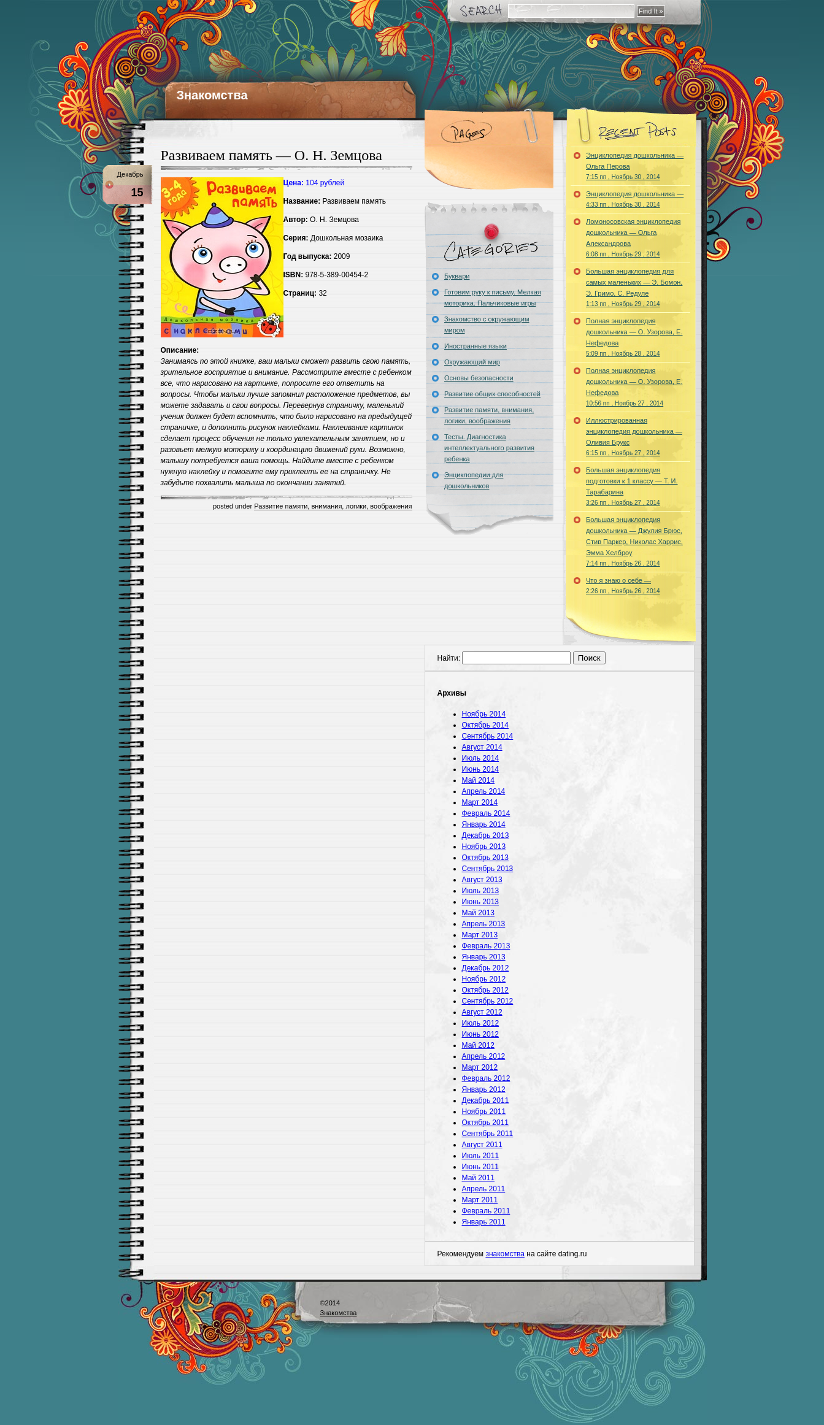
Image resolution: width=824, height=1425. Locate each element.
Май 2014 (478, 780)
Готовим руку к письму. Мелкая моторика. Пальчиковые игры (492, 297)
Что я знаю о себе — (623, 585)
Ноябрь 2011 (484, 1111)
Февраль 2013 (486, 946)
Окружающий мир (472, 362)
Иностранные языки (475, 346)
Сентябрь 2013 (488, 868)
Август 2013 (482, 879)
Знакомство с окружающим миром (486, 324)
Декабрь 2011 (485, 1100)
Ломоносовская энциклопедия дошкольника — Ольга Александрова (633, 238)
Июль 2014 (480, 758)
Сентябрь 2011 (488, 1133)
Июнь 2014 (480, 769)
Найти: (449, 658)
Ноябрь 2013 (484, 846)
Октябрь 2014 (485, 725)
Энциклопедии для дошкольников (473, 480)
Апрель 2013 (484, 924)
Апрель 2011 (484, 1189)
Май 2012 (478, 1045)
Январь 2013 (484, 957)
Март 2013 (480, 935)
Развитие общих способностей (492, 394)
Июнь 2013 (480, 901)
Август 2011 (482, 1144)
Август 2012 (482, 1012)
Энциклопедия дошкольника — (634, 199)
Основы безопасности (479, 378)
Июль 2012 (480, 1023)
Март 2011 (480, 1200)
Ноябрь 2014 (484, 714)
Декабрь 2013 (485, 835)
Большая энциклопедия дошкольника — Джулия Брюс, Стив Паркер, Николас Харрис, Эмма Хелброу (634, 541)
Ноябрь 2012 (484, 979)
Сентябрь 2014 (488, 736)
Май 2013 (478, 912)
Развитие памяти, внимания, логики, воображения (333, 506)
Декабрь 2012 (485, 968)
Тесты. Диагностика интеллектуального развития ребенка (489, 448)
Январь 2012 (484, 1089)
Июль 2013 (480, 890)
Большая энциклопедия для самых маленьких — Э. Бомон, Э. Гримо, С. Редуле (634, 287)
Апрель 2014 (484, 791)
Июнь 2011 (480, 1166)
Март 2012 (480, 1067)
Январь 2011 (484, 1222)
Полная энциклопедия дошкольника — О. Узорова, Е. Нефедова (634, 337)
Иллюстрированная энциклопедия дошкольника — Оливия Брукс (634, 436)
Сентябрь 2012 (488, 1001)
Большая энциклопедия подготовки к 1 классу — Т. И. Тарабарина (632, 486)
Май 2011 (478, 1177)
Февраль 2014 (486, 813)
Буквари (456, 276)
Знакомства (212, 95)
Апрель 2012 (484, 1056)
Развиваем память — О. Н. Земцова (271, 155)
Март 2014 (480, 802)
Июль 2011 (480, 1155)
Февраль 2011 (486, 1211)
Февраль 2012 (486, 1078)
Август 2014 (482, 747)
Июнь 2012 (480, 1034)
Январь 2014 (484, 824)
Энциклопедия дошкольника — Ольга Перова (634, 166)
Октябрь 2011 (485, 1122)
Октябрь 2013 (485, 857)
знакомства (505, 1254)
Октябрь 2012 (485, 990)
